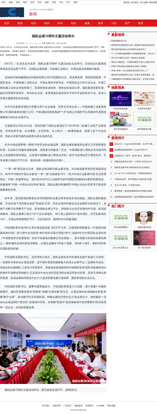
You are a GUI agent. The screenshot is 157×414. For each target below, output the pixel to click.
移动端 (126, 2)
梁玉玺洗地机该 (121, 121)
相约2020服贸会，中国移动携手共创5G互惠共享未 (133, 62)
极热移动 (78, 406)
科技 (40, 2)
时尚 (32, 2)
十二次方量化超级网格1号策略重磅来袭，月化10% (133, 53)
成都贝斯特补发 (144, 219)
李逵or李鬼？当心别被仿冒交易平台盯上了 (129, 70)
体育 (54, 2)
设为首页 (135, 2)
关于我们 (46, 406)
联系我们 (89, 406)
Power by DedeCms (78, 410)
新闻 (11, 2)
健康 (47, 2)
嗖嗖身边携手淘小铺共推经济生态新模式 (132, 167)
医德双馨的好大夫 (119, 41)
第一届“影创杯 (144, 240)
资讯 (18, 2)
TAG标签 (100, 406)
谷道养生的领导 (144, 100)
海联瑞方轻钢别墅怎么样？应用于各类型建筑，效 (132, 75)
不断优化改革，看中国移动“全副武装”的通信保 (135, 179)
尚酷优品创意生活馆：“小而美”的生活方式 (133, 161)
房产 (68, 2)
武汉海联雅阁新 (121, 219)
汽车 (61, 2)
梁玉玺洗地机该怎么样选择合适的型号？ (129, 49)
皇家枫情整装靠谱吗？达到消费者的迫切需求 (134, 197)
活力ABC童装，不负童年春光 (127, 185)
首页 (4, 2)
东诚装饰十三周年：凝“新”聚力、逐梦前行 (133, 156)
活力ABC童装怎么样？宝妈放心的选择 (128, 58)
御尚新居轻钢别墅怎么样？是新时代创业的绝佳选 (132, 45)
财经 (25, 2)
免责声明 (57, 406)
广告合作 (67, 406)
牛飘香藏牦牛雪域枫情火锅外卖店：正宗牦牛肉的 (132, 79)
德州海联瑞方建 (144, 121)
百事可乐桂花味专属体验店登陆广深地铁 (129, 66)
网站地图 (153, 2)
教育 (76, 2)
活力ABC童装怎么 (121, 240)
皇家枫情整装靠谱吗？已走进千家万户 (131, 150)
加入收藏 (144, 2)
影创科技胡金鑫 (121, 100)
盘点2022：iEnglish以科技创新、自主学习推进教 (135, 144)
